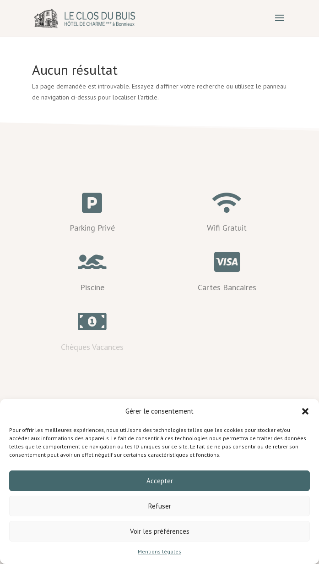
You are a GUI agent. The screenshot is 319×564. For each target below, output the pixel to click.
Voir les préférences (159, 531)
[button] (305, 411)
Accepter (159, 480)
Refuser (159, 506)
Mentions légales (159, 551)
